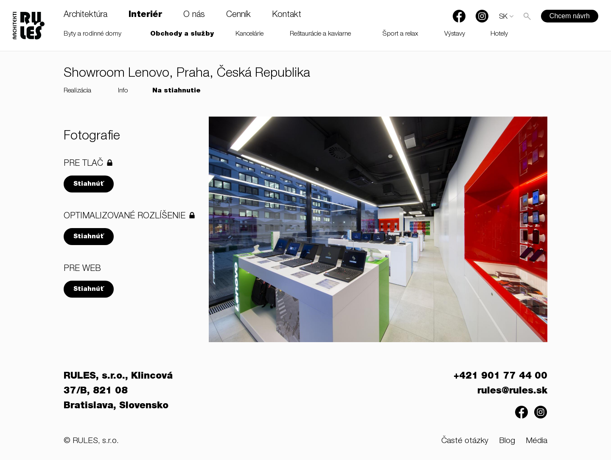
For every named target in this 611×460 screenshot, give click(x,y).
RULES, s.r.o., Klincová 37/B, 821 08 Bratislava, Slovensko (118, 391)
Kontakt (286, 15)
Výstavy (454, 34)
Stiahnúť (88, 184)
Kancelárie (249, 34)
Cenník (238, 15)
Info (123, 91)
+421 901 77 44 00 (500, 376)
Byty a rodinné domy (92, 34)
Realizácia (77, 91)
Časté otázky (464, 441)
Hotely (499, 34)
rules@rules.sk (512, 391)
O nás (194, 15)
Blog (507, 441)
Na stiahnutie (176, 91)
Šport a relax (400, 34)
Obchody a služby (182, 34)
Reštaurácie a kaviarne (320, 34)
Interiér (145, 15)
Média (536, 441)
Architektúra (85, 15)
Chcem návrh (569, 16)
